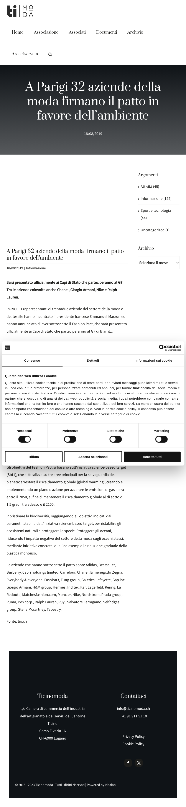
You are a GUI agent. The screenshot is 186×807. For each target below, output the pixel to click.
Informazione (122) (156, 198)
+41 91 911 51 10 (133, 716)
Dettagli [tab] (93, 360)
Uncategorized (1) (155, 230)
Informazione (36, 268)
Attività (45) (150, 186)
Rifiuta (34, 456)
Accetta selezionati (93, 456)
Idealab (110, 784)
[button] (50, 54)
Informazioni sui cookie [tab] (153, 360)
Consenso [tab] (32, 360)
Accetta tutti (152, 456)
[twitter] (139, 763)
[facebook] (128, 763)
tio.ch (22, 621)
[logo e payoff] (93, 674)
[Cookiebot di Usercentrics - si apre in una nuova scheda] (162, 348)
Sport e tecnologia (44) (156, 214)
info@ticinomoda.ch (133, 708)
